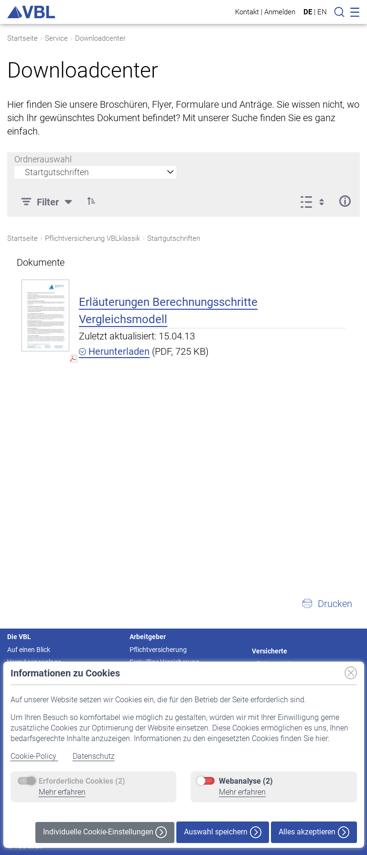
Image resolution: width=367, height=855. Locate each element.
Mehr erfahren (62, 792)
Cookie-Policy (34, 756)
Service (56, 38)
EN (322, 12)
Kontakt (247, 12)
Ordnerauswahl (43, 159)
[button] (91, 201)
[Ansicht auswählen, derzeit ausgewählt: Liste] (315, 201)
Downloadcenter (100, 38)
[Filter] (47, 201)
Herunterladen (114, 351)
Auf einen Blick (28, 649)
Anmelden (279, 12)
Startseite (22, 38)
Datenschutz (94, 756)
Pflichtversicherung (158, 649)
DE (307, 12)
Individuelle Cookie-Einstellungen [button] (105, 832)
